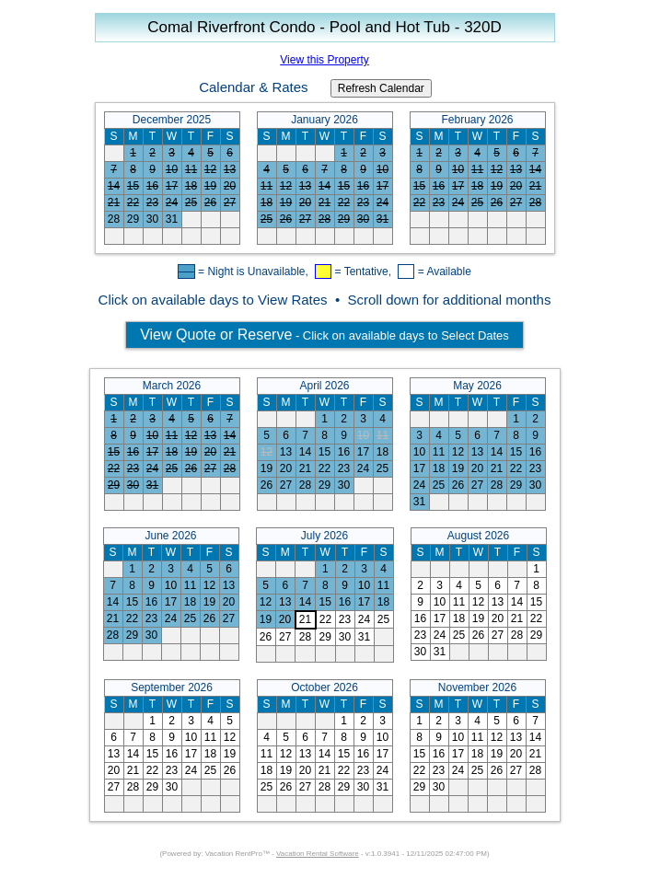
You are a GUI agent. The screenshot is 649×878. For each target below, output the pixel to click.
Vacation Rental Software (317, 853)
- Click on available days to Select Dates (324, 334)
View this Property (324, 59)
